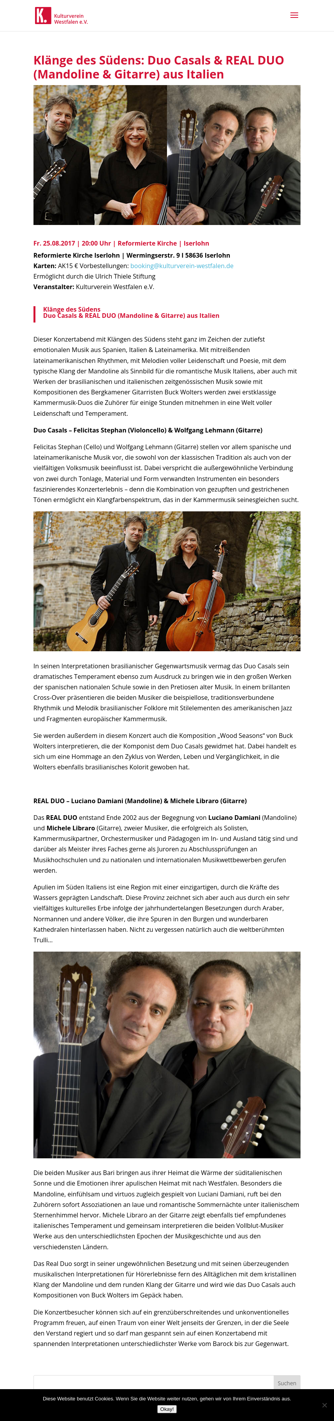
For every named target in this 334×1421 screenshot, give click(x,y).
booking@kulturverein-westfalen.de (182, 266)
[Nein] (324, 1405)
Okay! (167, 1409)
